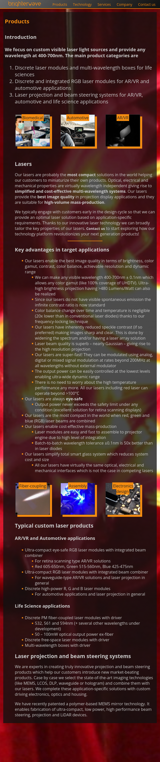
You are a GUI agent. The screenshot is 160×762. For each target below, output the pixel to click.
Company (124, 4)
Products (59, 4)
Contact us (146, 4)
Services (104, 4)
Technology (82, 4)
